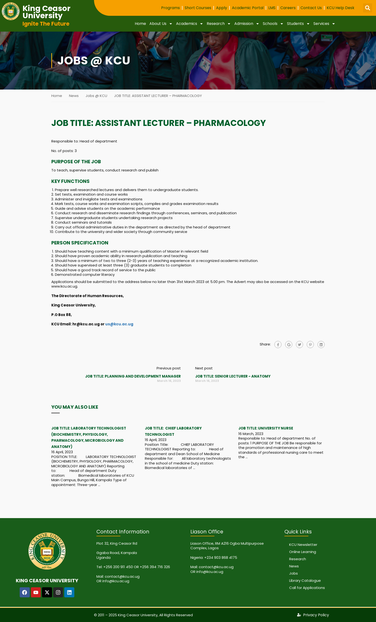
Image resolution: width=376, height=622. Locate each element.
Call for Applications (307, 587)
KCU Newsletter (303, 544)
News (74, 95)
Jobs (293, 573)
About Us (161, 23)
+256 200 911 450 (118, 566)
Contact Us (311, 8)
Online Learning (302, 551)
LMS (272, 8)
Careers (288, 8)
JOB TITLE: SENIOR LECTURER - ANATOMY (232, 376)
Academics (189, 23)
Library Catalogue (305, 580)
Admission (246, 23)
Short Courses (198, 8)
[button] (367, 7)
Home (140, 23)
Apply (221, 8)
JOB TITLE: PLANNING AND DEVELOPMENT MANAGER (133, 376)
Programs (170, 8)
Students (298, 23)
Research (219, 23)
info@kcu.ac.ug (115, 580)
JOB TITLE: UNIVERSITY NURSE (265, 428)
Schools (273, 23)
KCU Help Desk (340, 8)
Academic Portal (248, 8)
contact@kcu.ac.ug (122, 576)
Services (324, 23)
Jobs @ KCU (96, 95)
